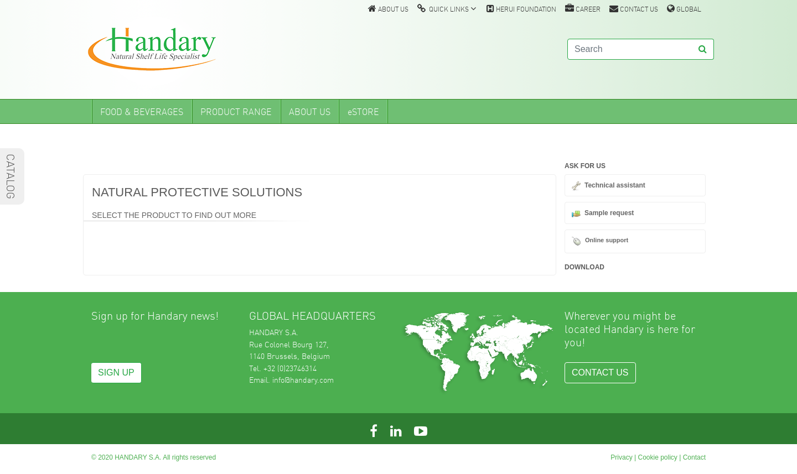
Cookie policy (657, 457)
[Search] (629, 49)
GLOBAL (684, 8)
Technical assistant (614, 185)
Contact (694, 457)
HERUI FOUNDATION (521, 8)
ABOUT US (388, 8)
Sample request (609, 213)
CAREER (583, 8)
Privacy (621, 457)
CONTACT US (633, 8)
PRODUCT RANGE (236, 111)
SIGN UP (116, 372)
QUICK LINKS (446, 8)
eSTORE (363, 111)
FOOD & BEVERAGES (141, 111)
